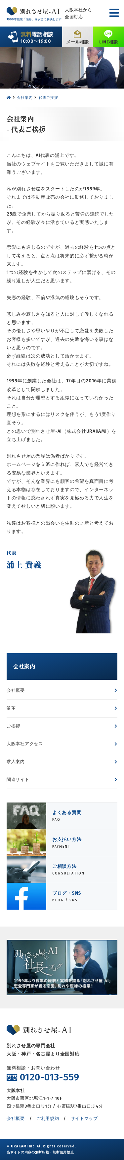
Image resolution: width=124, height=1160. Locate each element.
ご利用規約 (47, 1118)
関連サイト (18, 779)
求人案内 (16, 761)
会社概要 (16, 690)
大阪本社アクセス (25, 743)
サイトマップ (84, 1118)
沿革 (11, 708)
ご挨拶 (13, 726)
